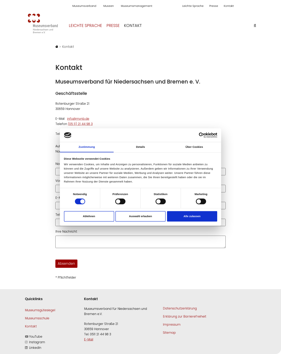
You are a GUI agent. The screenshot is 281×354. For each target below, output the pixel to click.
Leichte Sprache (193, 6)
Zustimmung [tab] (87, 147)
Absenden (66, 263)
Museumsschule (37, 318)
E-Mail (88, 339)
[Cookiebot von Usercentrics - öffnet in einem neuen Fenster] (201, 135)
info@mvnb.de (78, 119)
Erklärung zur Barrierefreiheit (184, 316)
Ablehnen (89, 216)
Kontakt (229, 6)
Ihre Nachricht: (66, 231)
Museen (108, 6)
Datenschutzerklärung (180, 308)
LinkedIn (33, 348)
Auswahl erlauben (140, 216)
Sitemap (169, 332)
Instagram (35, 342)
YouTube (33, 336)
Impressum (171, 324)
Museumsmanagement (136, 6)
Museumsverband (84, 6)
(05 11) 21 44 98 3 (80, 124)
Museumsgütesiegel (40, 310)
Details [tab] (140, 147)
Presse (213, 6)
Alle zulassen (192, 216)
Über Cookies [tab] (194, 147)
